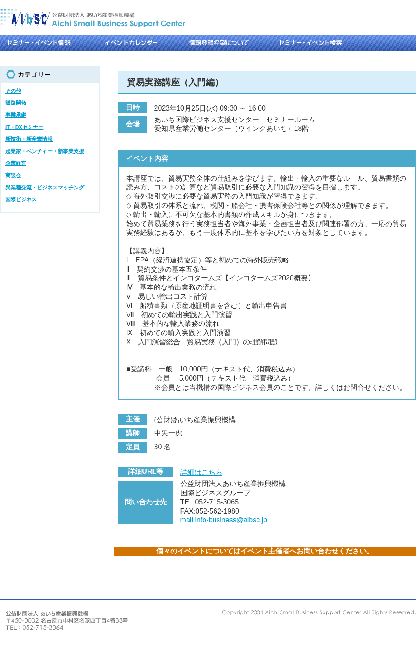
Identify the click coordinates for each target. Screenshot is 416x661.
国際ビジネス (21, 199)
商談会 (13, 175)
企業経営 (15, 163)
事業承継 (15, 115)
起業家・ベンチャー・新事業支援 (44, 151)
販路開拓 (15, 103)
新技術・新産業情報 (29, 139)
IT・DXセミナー (24, 127)
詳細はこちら (201, 472)
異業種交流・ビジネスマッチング (44, 188)
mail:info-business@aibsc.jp (224, 520)
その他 (13, 91)
